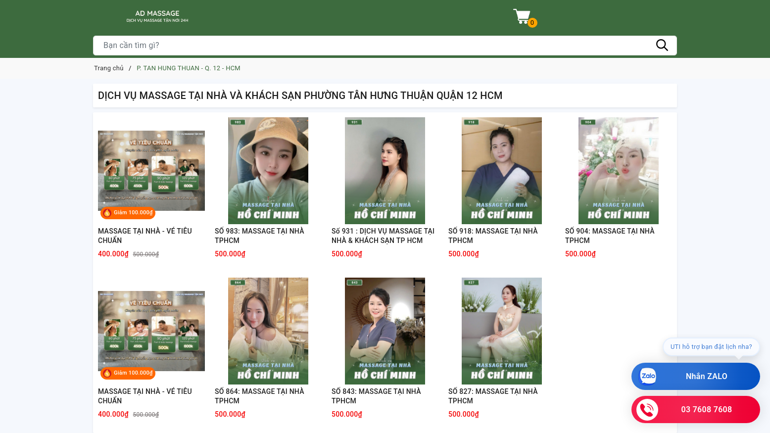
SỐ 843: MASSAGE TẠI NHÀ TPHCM (376, 396)
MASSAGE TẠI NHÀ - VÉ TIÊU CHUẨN (145, 236)
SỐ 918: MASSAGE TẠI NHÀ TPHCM (493, 236)
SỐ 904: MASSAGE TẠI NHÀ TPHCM (610, 236)
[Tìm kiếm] (662, 45)
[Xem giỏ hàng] (521, 16)
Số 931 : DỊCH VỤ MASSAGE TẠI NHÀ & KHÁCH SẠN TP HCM (383, 236)
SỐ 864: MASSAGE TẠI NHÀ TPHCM (259, 396)
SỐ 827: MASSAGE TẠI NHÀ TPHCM (493, 396)
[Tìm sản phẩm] (385, 45)
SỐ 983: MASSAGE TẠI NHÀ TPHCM (259, 236)
